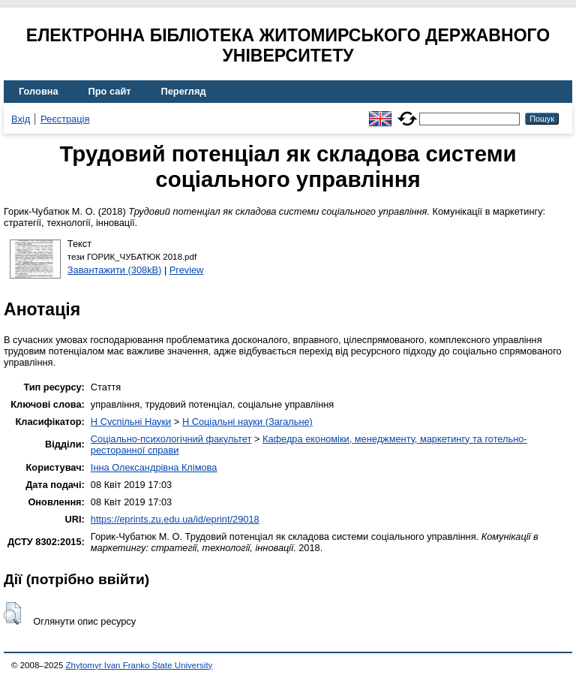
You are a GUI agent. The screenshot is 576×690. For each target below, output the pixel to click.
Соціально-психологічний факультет (171, 438)
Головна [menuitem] (38, 91)
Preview (187, 270)
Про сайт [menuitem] (109, 91)
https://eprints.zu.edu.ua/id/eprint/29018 (175, 519)
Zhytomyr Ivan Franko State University (139, 665)
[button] (12, 613)
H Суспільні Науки (131, 421)
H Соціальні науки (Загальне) (247, 421)
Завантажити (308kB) (115, 270)
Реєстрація (64, 119)
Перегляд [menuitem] (183, 91)
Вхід (20, 119)
